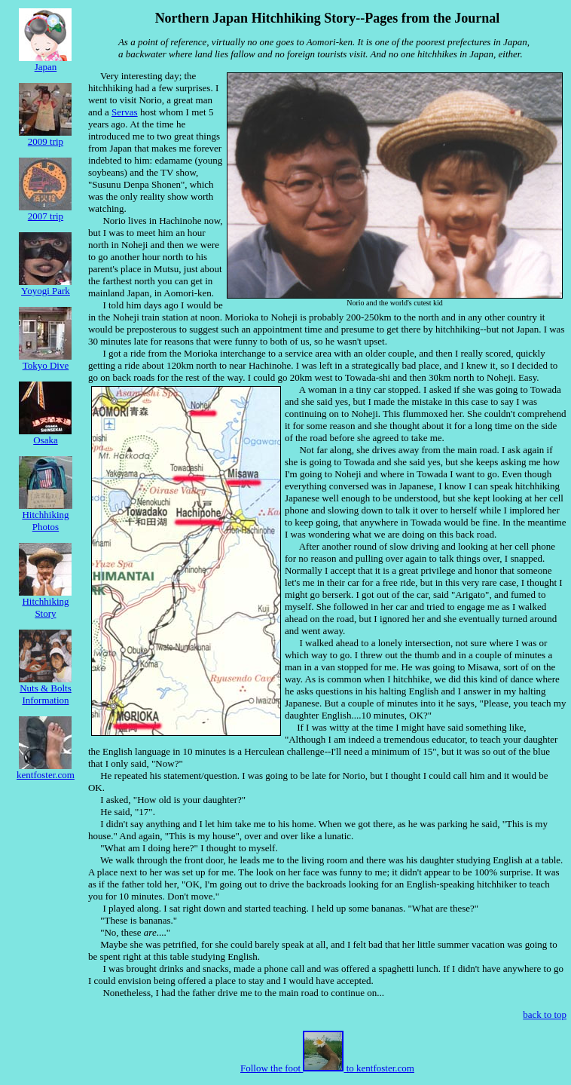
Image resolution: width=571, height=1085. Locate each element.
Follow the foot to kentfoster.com (327, 1068)
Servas (124, 112)
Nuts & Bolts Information (45, 689)
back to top (544, 1014)
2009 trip (45, 137)
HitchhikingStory (45, 603)
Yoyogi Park (45, 286)
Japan (45, 62)
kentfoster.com (46, 770)
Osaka (45, 435)
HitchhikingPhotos (45, 516)
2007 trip (45, 211)
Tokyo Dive (45, 361)
